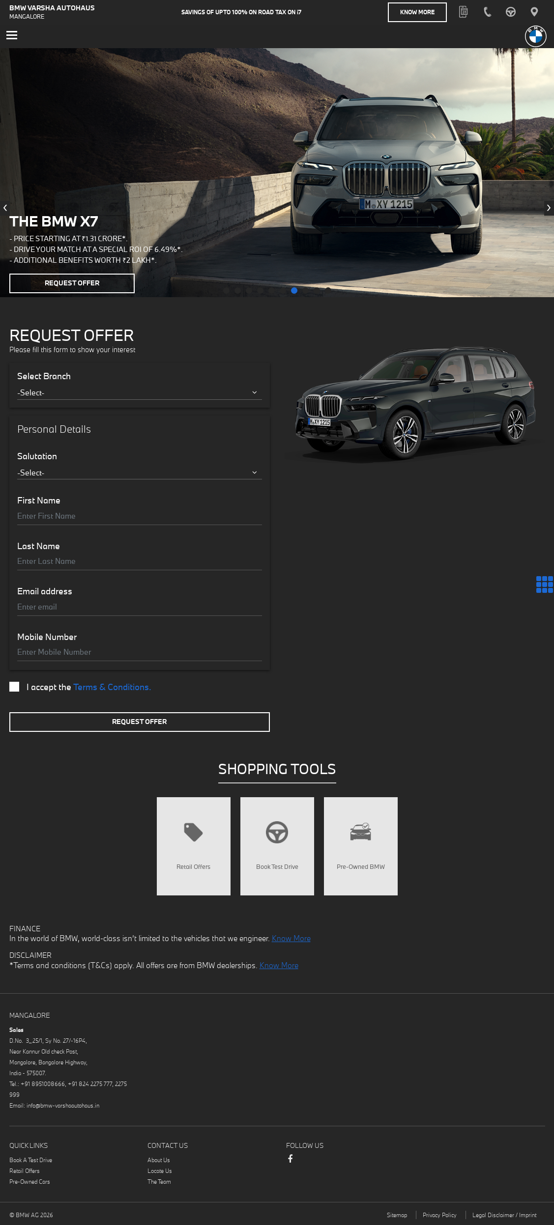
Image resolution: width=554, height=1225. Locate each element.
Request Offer (72, 282)
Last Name (38, 546)
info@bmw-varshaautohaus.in (63, 1105)
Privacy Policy (440, 1215)
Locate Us (159, 1170)
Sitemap (397, 1215)
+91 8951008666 (43, 1083)
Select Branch (44, 376)
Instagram (329, 1160)
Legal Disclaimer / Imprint (504, 1215)
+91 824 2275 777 (90, 1083)
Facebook (290, 1163)
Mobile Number (47, 637)
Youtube (349, 1160)
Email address (44, 591)
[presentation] (5, 208)
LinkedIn (310, 1160)
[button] (226, 290)
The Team (159, 1181)
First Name (38, 500)
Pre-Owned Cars (29, 1181)
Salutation (37, 456)
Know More (417, 12)
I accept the (80, 687)
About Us (158, 1160)
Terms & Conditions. (112, 687)
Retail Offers (24, 1170)
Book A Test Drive (30, 1160)
